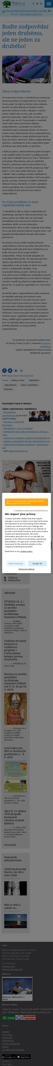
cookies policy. (26, 551)
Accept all (37, 563)
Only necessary (15, 563)
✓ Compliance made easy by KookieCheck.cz (30, 510)
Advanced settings (26, 569)
